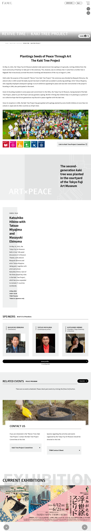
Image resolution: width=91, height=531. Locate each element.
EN (88, 13)
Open (78, 3)
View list (82, 381)
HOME (6, 43)
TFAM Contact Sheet (56, 450)
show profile (45, 361)
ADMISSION (69, 3)
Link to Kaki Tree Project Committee (73, 144)
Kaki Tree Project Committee (22, 448)
